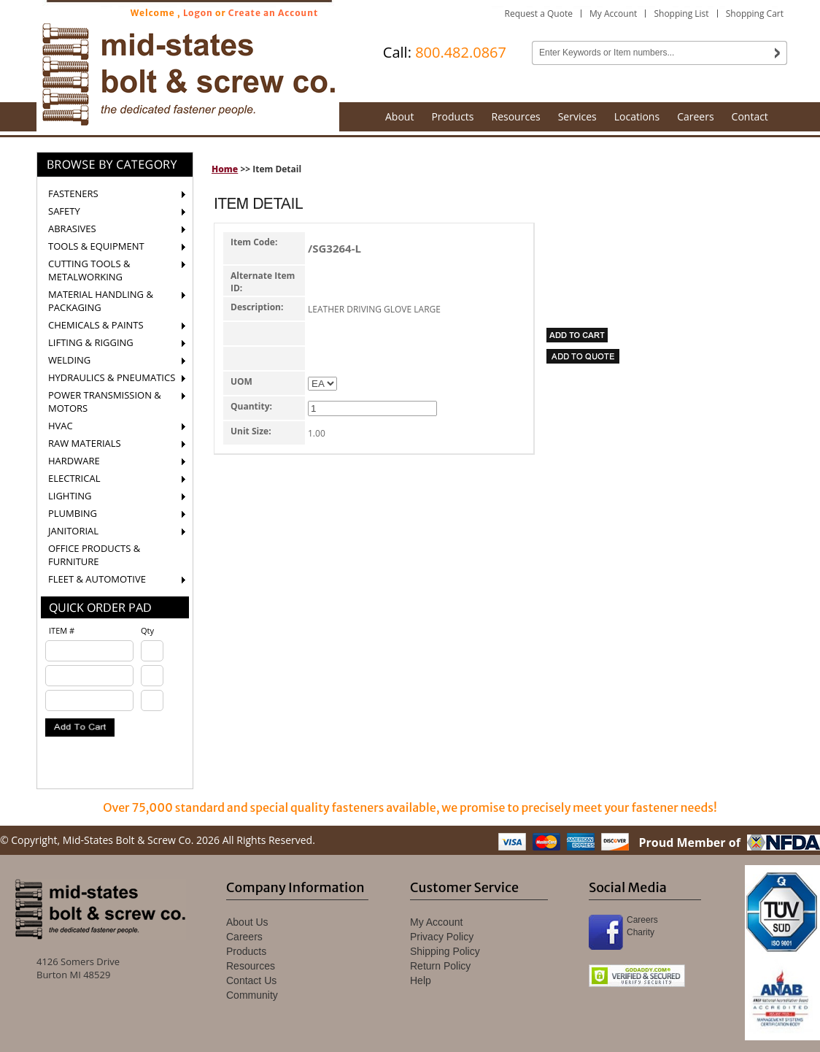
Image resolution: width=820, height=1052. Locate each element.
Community (252, 995)
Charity (640, 932)
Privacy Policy (441, 936)
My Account (613, 13)
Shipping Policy (445, 951)
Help (420, 980)
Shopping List (681, 13)
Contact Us (251, 980)
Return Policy (440, 966)
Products (452, 116)
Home (225, 169)
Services (577, 116)
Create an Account (273, 12)
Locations (637, 116)
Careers (695, 116)
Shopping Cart (755, 13)
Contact (750, 116)
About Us (247, 922)
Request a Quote (539, 13)
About (399, 116)
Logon (198, 12)
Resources (516, 116)
